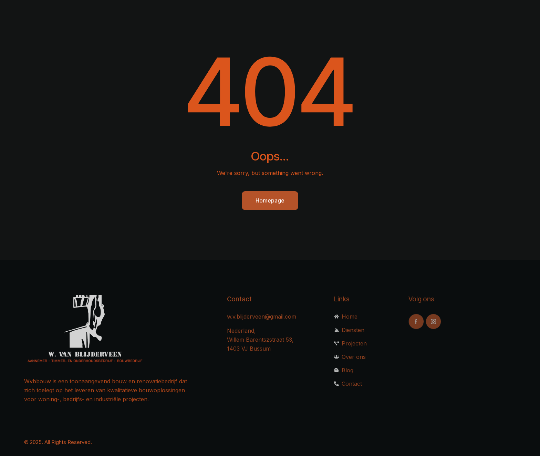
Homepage (270, 200)
